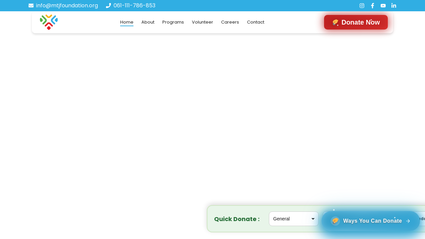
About (147, 22)
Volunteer (202, 22)
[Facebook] (372, 5)
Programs (173, 22)
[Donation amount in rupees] (212, 218)
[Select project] (150, 218)
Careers (230, 22)
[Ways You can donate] (365, 216)
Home (126, 22)
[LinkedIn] (393, 5)
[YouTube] (383, 5)
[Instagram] (362, 5)
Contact (255, 22)
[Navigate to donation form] (356, 22)
